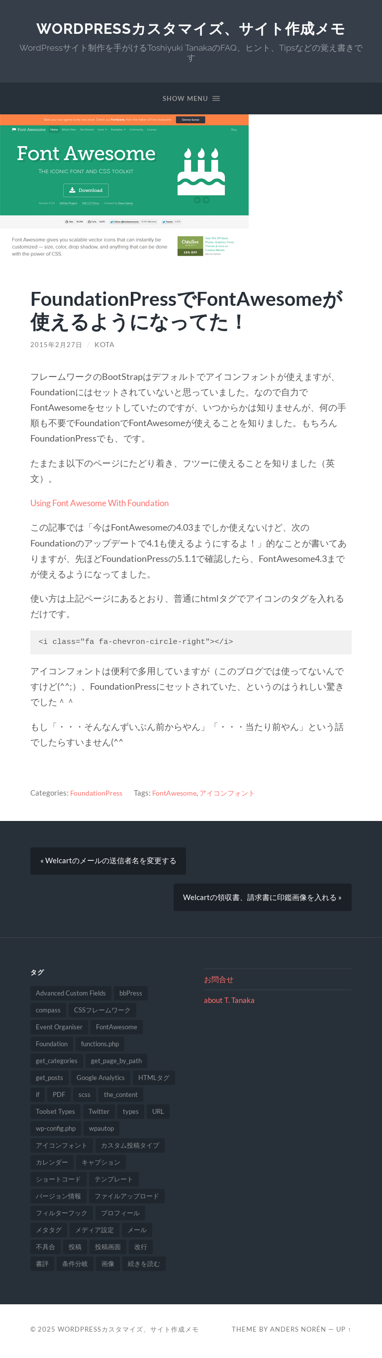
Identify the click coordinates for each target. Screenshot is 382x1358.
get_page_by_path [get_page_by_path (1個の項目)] (116, 1064)
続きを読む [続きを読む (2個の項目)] (144, 1267)
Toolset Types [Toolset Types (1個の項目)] (55, 1115)
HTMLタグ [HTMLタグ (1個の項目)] (154, 1081)
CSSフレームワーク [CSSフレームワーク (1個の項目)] (102, 1013)
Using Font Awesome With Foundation (105, 502)
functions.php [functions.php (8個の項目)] (100, 1047)
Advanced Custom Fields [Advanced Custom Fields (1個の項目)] (71, 996)
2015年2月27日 (57, 345)
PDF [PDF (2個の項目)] (59, 1098)
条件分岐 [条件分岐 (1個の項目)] (75, 1267)
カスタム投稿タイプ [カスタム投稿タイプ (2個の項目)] (130, 1149)
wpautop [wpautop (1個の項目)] (101, 1132)
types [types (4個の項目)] (131, 1115)
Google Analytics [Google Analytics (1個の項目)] (101, 1081)
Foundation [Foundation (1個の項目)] (52, 1047)
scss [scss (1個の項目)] (85, 1098)
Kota (106, 345)
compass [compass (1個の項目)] (48, 1013)
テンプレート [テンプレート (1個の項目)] (114, 1182)
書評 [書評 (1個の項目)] (42, 1267)
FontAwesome (178, 792)
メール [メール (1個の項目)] (137, 1233)
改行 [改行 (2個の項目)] (140, 1250)
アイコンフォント (234, 792)
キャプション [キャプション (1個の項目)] (101, 1166)
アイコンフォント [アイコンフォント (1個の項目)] (62, 1149)
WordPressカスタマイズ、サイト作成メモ (191, 28)
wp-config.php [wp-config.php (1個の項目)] (56, 1132)
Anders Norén (298, 1333)
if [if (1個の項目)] (37, 1098)
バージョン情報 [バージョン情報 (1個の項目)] (58, 1199)
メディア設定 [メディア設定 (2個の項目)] (94, 1233)
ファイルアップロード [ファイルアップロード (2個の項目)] (127, 1199)
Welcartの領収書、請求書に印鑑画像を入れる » (262, 899)
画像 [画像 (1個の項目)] (107, 1267)
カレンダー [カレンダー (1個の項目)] (52, 1166)
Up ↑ (343, 1333)
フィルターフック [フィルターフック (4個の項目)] (62, 1216)
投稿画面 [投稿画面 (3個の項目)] (108, 1250)
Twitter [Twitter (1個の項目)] (99, 1115)
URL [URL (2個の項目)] (158, 1115)
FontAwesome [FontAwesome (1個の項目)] (116, 1030)
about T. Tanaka (229, 1003)
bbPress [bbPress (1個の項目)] (130, 996)
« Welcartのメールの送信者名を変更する (108, 860)
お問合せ (219, 982)
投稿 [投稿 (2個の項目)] (75, 1250)
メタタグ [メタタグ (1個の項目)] (49, 1233)
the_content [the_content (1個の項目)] (121, 1098)
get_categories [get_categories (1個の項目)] (57, 1064)
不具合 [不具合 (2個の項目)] (45, 1250)
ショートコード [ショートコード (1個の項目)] (58, 1182)
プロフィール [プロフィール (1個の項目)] (120, 1216)
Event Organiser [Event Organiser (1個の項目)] (59, 1030)
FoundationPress (97, 792)
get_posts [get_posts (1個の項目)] (49, 1081)
